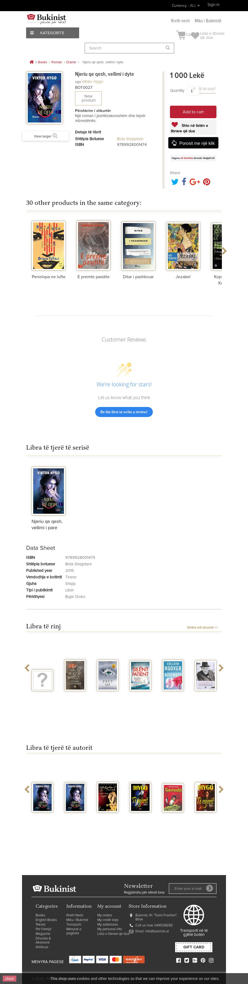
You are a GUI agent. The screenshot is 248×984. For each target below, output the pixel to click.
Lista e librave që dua (113, 934)
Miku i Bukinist (77, 920)
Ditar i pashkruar (138, 277)
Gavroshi (173, 817)
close (9, 978)
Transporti (73, 924)
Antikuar (42, 947)
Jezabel (183, 277)
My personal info (109, 929)
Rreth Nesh (74, 915)
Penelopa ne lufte (49, 277)
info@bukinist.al (157, 931)
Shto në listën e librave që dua (189, 128)
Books (40, 915)
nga (78, 82)
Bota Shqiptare (130, 139)
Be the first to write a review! (124, 412)
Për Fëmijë (43, 929)
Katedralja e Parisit (107, 819)
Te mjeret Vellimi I (140, 819)
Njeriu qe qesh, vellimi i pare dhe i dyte (42, 826)
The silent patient (140, 698)
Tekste (40, 924)
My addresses (107, 924)
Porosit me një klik (196, 143)
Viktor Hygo (92, 82)
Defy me (108, 696)
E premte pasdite (94, 277)
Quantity (177, 91)
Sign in (213, 5)
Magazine (43, 934)
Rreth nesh (180, 21)
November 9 (173, 698)
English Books (46, 920)
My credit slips (108, 920)
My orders (104, 915)
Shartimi (205, 696)
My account (109, 906)
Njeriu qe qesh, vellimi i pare (75, 824)
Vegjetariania (45, 696)
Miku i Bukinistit (208, 21)
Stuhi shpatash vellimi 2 (75, 700)
